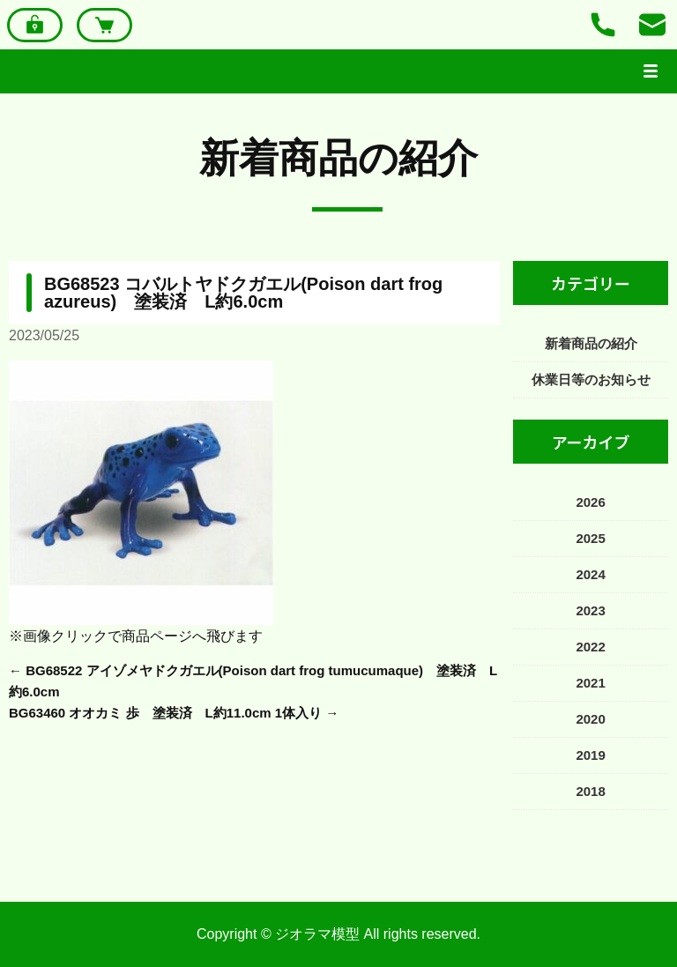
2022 (590, 646)
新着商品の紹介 (338, 158)
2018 (590, 791)
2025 (590, 538)
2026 (590, 502)
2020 (590, 718)
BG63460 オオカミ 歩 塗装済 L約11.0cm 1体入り (165, 712)
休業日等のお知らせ (591, 379)
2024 (590, 574)
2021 (590, 682)
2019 (590, 755)
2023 (590, 610)
